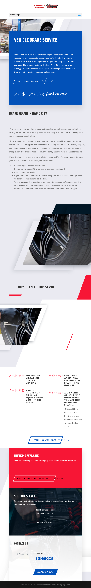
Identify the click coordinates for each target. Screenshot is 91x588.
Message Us (44, 572)
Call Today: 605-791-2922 (33, 478)
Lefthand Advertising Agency (56, 584)
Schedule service (29, 81)
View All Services (45, 440)
